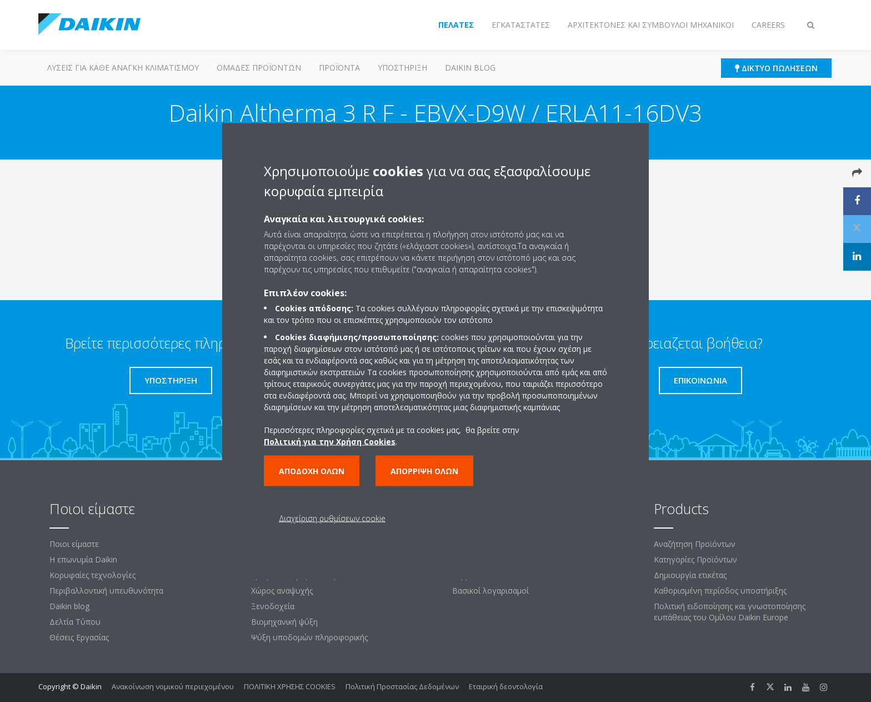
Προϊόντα (339, 67)
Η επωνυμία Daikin (83, 559)
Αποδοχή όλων (311, 470)
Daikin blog (470, 67)
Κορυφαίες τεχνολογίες (92, 575)
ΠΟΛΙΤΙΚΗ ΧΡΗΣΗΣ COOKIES (290, 686)
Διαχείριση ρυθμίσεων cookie (332, 517)
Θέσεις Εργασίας (79, 637)
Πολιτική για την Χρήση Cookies (330, 441)
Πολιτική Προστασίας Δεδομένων (402, 686)
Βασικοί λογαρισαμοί (490, 590)
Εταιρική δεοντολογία (506, 686)
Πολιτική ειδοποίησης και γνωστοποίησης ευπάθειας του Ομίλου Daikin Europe (729, 612)
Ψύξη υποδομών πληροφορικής (309, 637)
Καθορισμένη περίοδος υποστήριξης (720, 590)
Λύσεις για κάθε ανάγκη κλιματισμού (123, 67)
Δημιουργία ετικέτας (690, 575)
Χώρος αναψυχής (282, 590)
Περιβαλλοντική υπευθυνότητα (106, 590)
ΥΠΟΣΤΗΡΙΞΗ (402, 67)
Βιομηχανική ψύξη (284, 621)
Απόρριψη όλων (424, 470)
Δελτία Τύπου (75, 621)
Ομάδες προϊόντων (259, 67)
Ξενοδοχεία (272, 606)
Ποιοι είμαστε (74, 544)
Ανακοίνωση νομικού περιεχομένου (173, 686)
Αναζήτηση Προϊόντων (694, 544)
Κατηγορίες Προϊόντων (695, 559)
